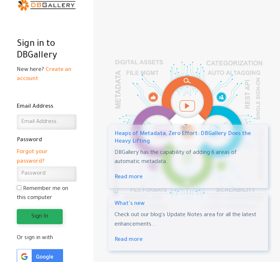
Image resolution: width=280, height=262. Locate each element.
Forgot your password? (32, 157)
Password (29, 140)
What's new (129, 204)
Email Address (35, 107)
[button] (40, 257)
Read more (128, 177)
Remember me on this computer (43, 193)
